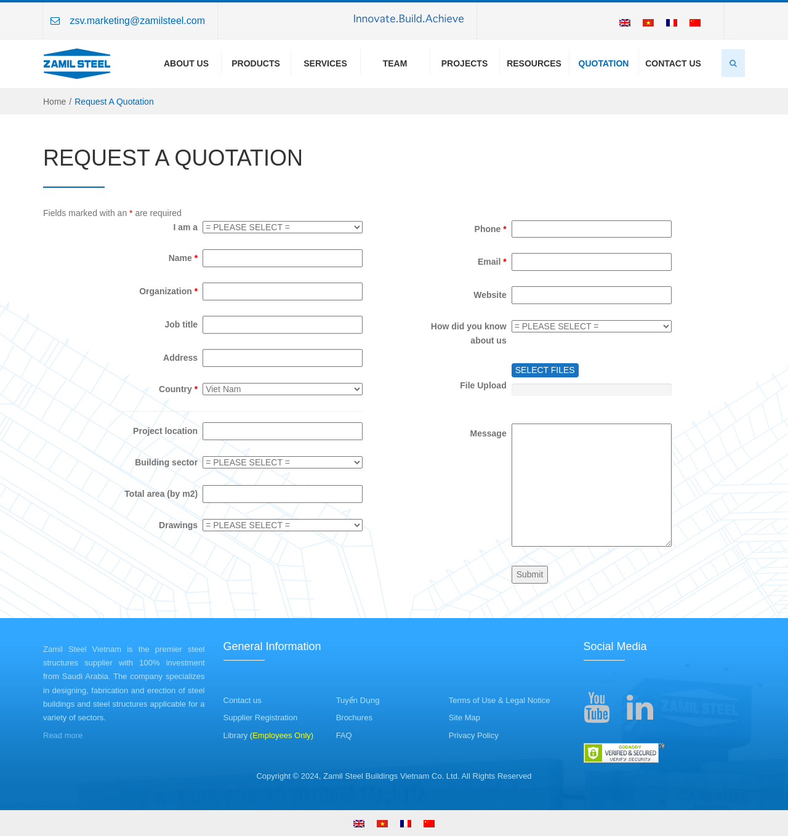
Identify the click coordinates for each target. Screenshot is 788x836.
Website (489, 295)
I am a (185, 227)
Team (395, 63)
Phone (491, 229)
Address (180, 358)
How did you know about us (469, 333)
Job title (181, 324)
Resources (534, 63)
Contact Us (673, 63)
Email (492, 262)
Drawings (178, 525)
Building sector (166, 462)
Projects (464, 63)
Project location (165, 431)
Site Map (464, 717)
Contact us (242, 700)
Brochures (354, 717)
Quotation (604, 63)
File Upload (483, 385)
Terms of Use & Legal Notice (499, 700)
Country (178, 389)
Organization (168, 291)
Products (255, 63)
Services (325, 63)
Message (488, 433)
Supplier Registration (260, 717)
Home (54, 102)
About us (186, 63)
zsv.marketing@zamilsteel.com (137, 20)
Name (183, 258)
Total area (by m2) (161, 494)
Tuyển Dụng (358, 700)
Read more (62, 735)
